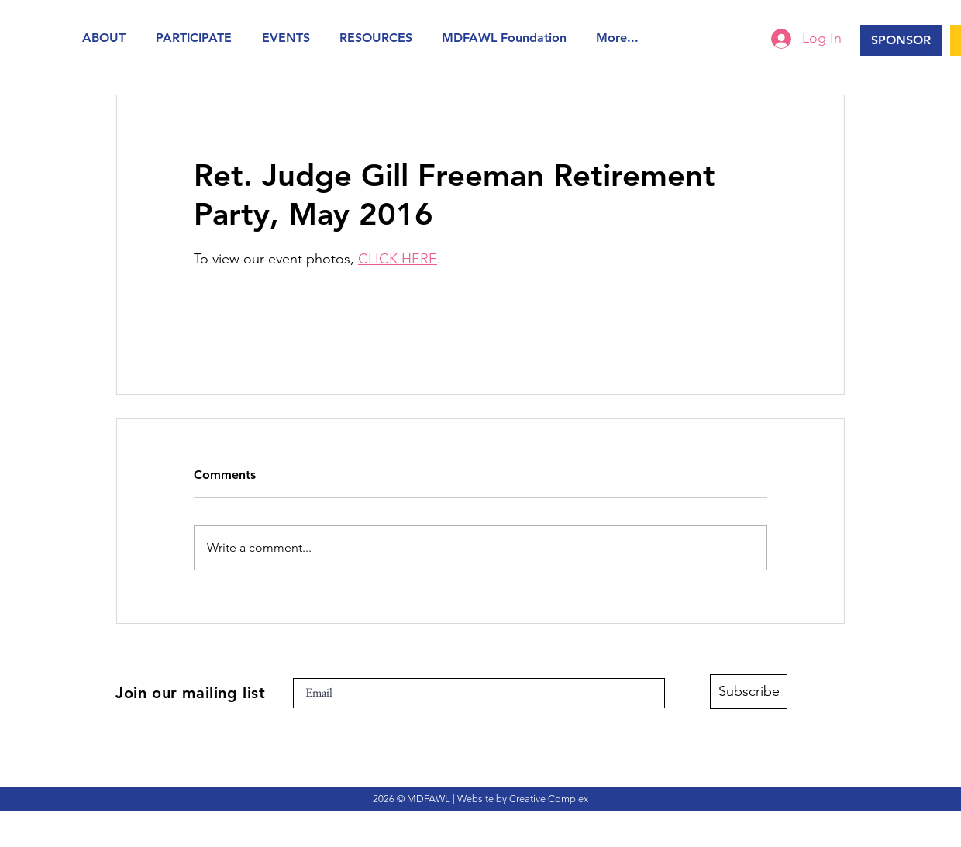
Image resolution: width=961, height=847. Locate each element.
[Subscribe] (748, 691)
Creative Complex (548, 798)
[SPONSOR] (901, 40)
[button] (107, 37)
